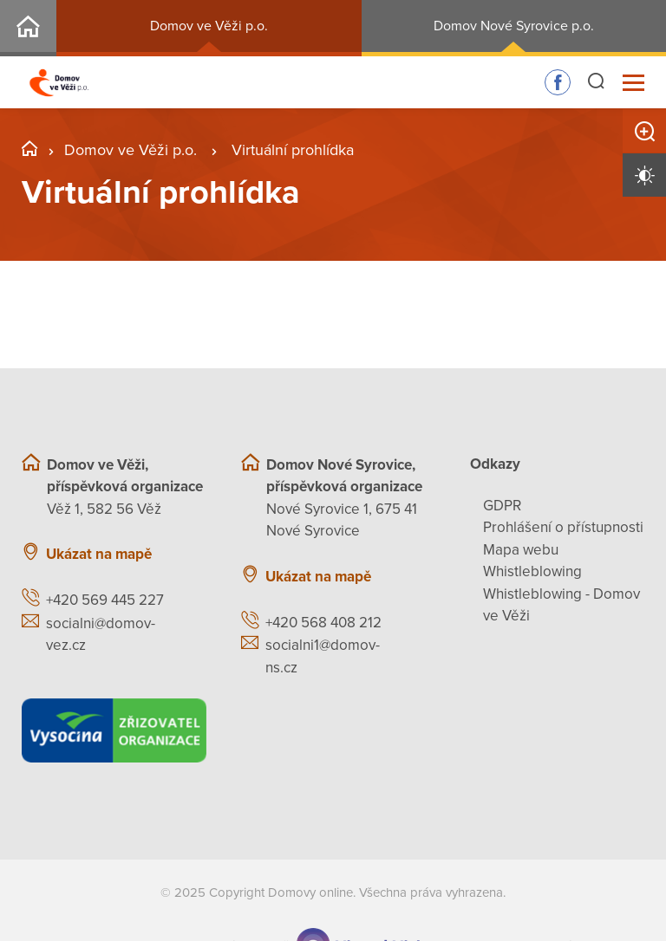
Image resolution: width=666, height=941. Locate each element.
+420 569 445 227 (105, 600)
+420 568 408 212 (323, 622)
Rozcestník (28, 28)
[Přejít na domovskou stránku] (59, 82)
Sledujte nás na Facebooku (558, 82)
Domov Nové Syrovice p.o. (514, 26)
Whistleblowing (532, 571)
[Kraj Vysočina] (114, 730)
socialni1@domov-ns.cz (322, 656)
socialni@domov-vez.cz (100, 634)
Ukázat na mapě (99, 554)
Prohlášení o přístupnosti (563, 527)
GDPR (502, 505)
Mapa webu (520, 550)
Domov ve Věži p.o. (209, 26)
